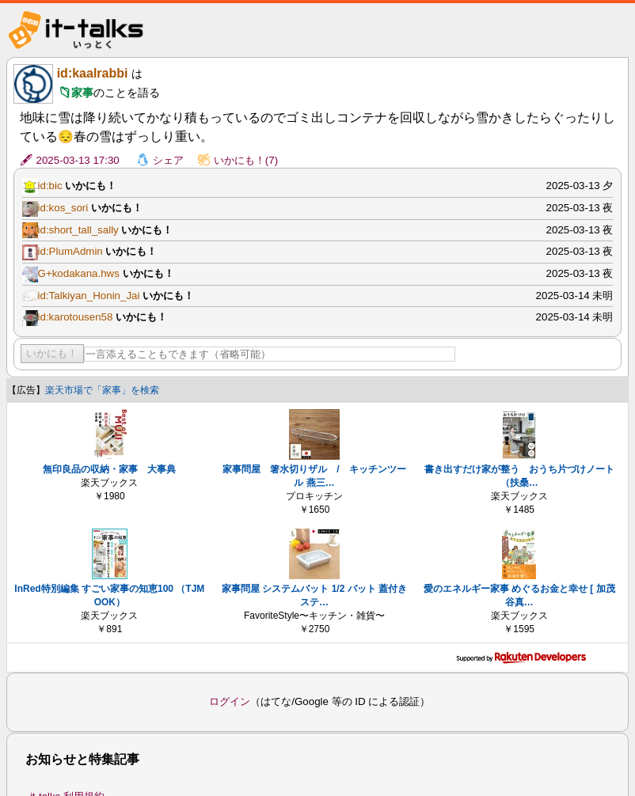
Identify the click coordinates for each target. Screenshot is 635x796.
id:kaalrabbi (92, 73)
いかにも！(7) (246, 160)
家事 (82, 92)
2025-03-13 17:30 (78, 160)
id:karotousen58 (75, 317)
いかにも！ (52, 353)
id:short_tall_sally (78, 230)
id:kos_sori (63, 208)
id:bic (50, 185)
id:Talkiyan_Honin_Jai (89, 295)
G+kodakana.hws (79, 273)
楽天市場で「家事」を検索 (102, 390)
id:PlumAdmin (70, 251)
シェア (168, 160)
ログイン (229, 701)
